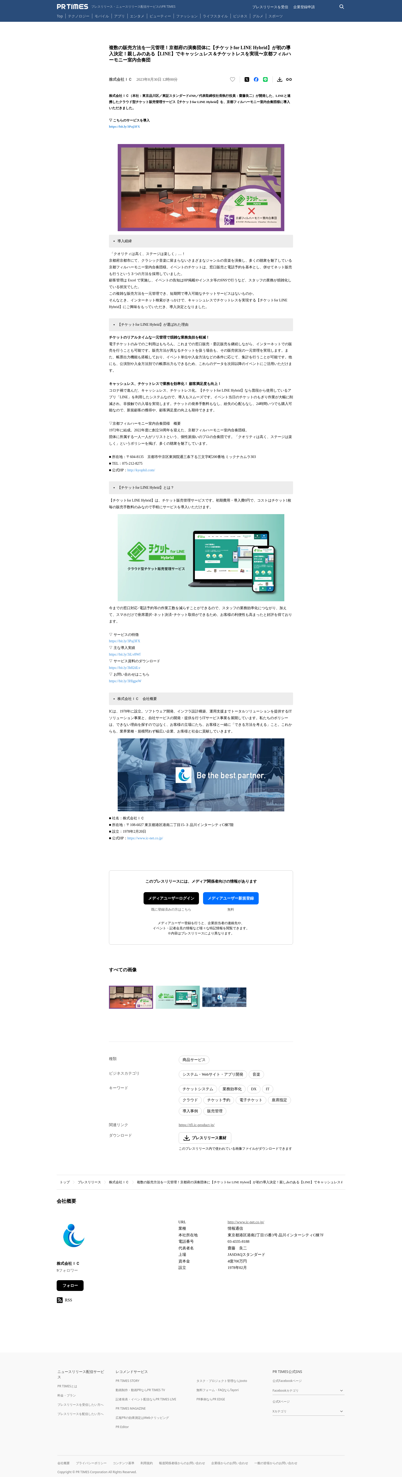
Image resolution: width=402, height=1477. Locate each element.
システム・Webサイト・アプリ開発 (213, 1074)
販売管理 (215, 1111)
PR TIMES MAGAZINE (131, 1408)
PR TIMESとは (67, 1386)
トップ (65, 1182)
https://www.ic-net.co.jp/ (145, 838)
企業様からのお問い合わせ (229, 1463)
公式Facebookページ (287, 1381)
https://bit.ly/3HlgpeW (125, 681)
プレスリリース (89, 1182)
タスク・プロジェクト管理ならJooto (221, 1381)
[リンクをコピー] (289, 79)
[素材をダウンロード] (280, 79)
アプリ (119, 16)
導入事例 (190, 1111)
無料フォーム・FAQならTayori (217, 1390)
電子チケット (251, 1100)
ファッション (187, 16)
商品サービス (194, 1060)
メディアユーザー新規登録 (231, 898)
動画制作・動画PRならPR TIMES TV (140, 1390)
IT (267, 1089)
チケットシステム (198, 1089)
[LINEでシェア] (265, 79)
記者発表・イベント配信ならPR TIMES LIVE (146, 1399)
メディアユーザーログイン (171, 898)
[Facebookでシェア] (256, 79)
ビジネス (240, 16)
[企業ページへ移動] (73, 1236)
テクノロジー (78, 16)
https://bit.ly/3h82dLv (124, 668)
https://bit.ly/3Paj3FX (124, 126)
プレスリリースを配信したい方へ (80, 1414)
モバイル (102, 16)
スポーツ (275, 16)
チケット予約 (218, 1100)
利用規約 (146, 1463)
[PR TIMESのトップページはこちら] (116, 7)
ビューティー (160, 16)
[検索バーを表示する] (341, 6)
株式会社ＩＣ (119, 1182)
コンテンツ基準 (123, 1463)
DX (254, 1089)
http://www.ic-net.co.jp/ (246, 1222)
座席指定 (279, 1100)
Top (60, 16)
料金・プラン (66, 1395)
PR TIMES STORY (127, 1381)
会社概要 (63, 1463)
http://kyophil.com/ (141, 470)
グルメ (258, 16)
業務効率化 (232, 1089)
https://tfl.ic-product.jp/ (197, 1125)
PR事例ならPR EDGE (210, 1399)
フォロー (70, 1286)
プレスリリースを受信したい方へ (80, 1404)
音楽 (256, 1074)
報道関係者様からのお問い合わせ (182, 1463)
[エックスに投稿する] (247, 79)
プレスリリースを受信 (270, 6)
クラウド (190, 1100)
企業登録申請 (304, 6)
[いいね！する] (232, 79)
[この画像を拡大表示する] (131, 997)
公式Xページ (281, 1401)
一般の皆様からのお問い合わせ (275, 1463)
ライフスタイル (215, 16)
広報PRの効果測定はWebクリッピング (142, 1417)
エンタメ (137, 16)
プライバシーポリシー (91, 1463)
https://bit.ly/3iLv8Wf (124, 654)
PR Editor (122, 1427)
